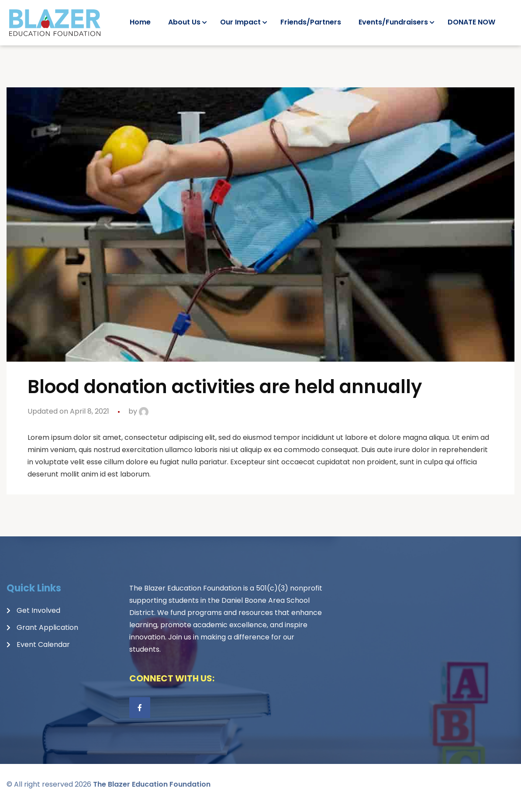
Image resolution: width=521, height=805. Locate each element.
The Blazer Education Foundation (151, 784)
